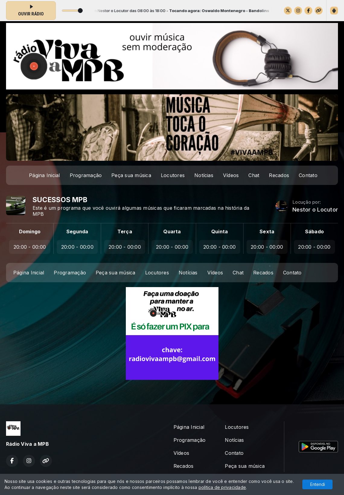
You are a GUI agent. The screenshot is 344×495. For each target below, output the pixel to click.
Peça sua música (131, 175)
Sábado (314, 231)
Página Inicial (44, 175)
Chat (253, 175)
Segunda (77, 231)
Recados (279, 175)
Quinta (219, 231)
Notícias (203, 175)
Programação (86, 175)
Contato (308, 175)
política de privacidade (222, 487)
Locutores (173, 175)
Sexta (267, 231)
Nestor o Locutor (315, 209)
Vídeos (231, 175)
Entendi (317, 484)
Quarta (172, 231)
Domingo (30, 231)
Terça (124, 231)
